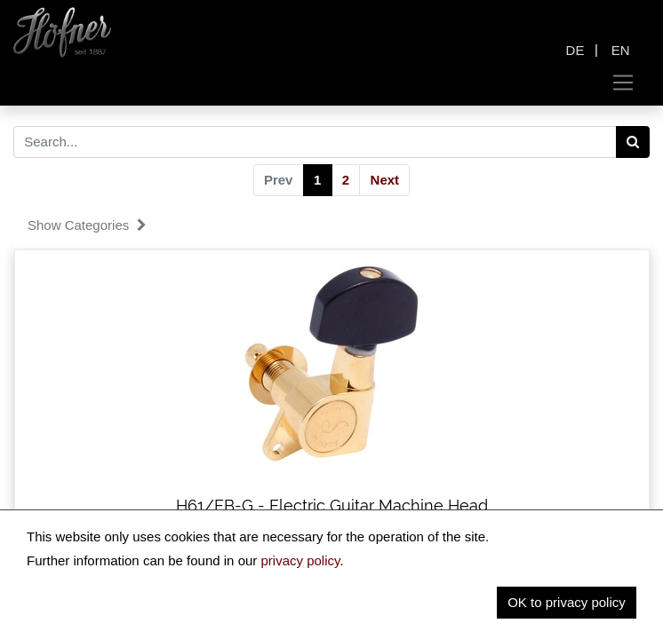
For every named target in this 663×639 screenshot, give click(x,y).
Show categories (87, 225)
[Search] (633, 142)
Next (385, 179)
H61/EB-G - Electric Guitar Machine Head (332, 505)
